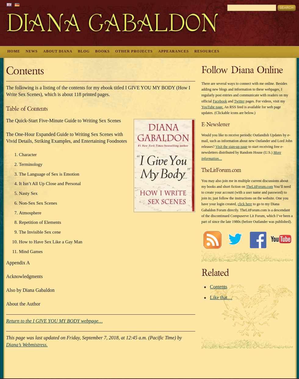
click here (245, 204)
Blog (84, 51)
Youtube (281, 240)
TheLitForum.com (259, 186)
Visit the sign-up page (231, 147)
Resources (206, 51)
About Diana (57, 51)
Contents (218, 286)
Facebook (220, 101)
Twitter (239, 101)
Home (13, 51)
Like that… (221, 297)
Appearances (173, 51)
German (17, 4)
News (32, 51)
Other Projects (134, 51)
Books (102, 51)
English (9, 4)
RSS (212, 240)
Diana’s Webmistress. (27, 344)
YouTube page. (212, 107)
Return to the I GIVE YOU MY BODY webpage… (54, 321)
